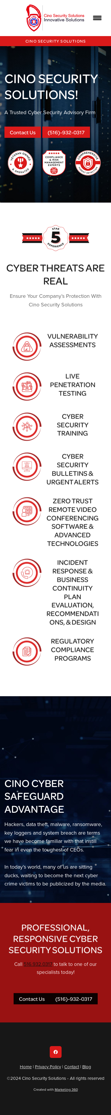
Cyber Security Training (73, 432)
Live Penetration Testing (72, 392)
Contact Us (23, 132)
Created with (55, 1089)
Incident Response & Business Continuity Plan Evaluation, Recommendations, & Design (72, 599)
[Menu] (97, 18)
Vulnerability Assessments (72, 347)
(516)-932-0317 (66, 132)
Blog (86, 1067)
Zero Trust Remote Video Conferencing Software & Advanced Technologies (72, 529)
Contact (71, 1067)
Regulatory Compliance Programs (72, 657)
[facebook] (56, 1052)
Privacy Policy (48, 1067)
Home (26, 1067)
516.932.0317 (38, 971)
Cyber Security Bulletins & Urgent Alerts (72, 476)
